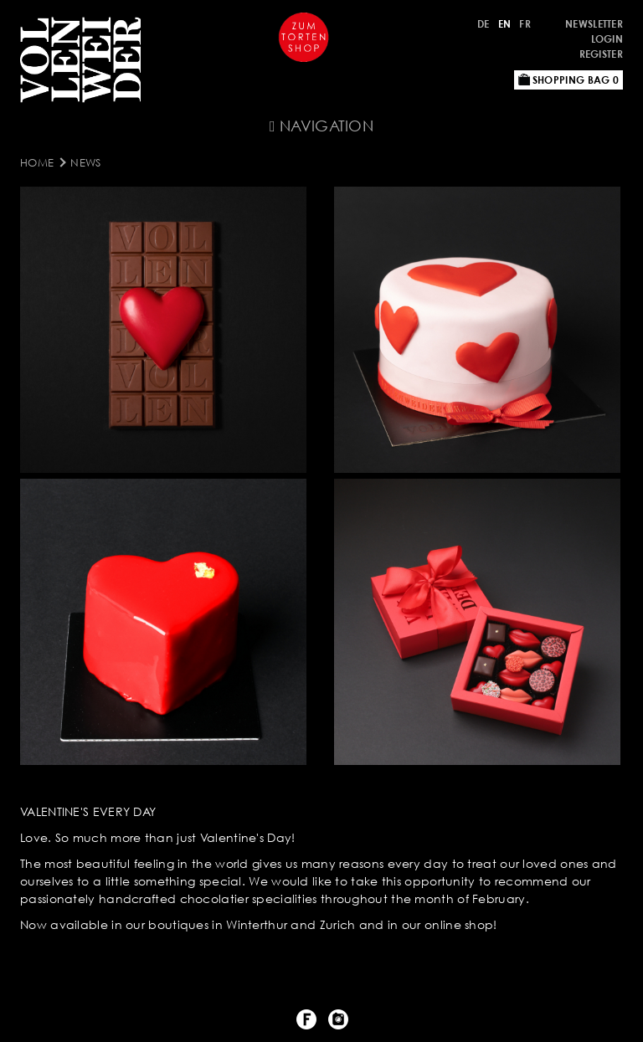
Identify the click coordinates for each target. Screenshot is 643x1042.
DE (483, 24)
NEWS (85, 162)
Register (601, 54)
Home (37, 162)
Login (607, 39)
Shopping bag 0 (569, 80)
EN (505, 24)
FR (525, 24)
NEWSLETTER (594, 24)
